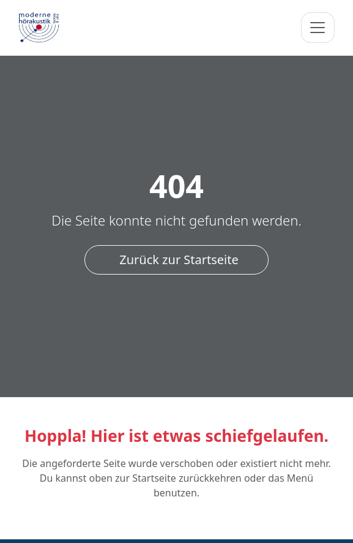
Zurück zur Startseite (179, 259)
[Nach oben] (334, 524)
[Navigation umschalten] (317, 27)
